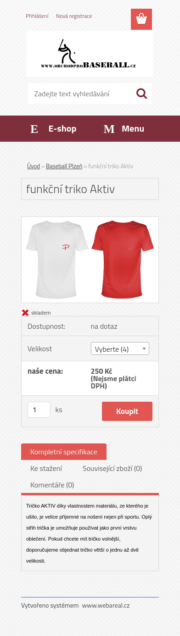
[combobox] (120, 348)
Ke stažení (46, 468)
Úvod (33, 166)
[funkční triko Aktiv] (90, 220)
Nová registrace (74, 15)
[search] (141, 93)
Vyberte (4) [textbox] (112, 348)
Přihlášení (37, 15)
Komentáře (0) (52, 484)
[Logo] (90, 54)
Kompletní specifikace (63, 451)
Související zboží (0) (112, 468)
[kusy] (39, 410)
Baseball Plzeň (64, 166)
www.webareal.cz (106, 605)
